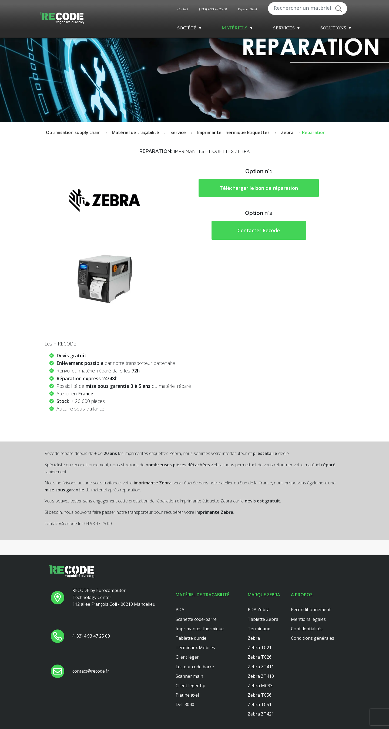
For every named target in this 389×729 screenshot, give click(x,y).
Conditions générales (312, 638)
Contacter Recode (258, 230)
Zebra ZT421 (261, 714)
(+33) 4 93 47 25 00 (213, 9)
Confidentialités (307, 629)
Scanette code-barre (196, 619)
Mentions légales (308, 619)
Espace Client (247, 9)
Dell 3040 (185, 704)
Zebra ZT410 (261, 676)
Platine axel (187, 695)
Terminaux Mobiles (195, 648)
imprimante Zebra (153, 483)
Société (186, 27)
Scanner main (189, 676)
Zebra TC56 (259, 695)
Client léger (187, 657)
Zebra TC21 (259, 648)
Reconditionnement (311, 609)
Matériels (234, 27)
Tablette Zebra (263, 619)
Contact (182, 9)
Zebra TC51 (259, 704)
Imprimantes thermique (200, 629)
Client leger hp (190, 686)
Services (284, 27)
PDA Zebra (259, 609)
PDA (180, 609)
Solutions (333, 27)
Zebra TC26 (259, 657)
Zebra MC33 (260, 686)
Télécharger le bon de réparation (259, 188)
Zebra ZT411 (261, 667)
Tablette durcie (191, 638)
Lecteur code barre (195, 667)
